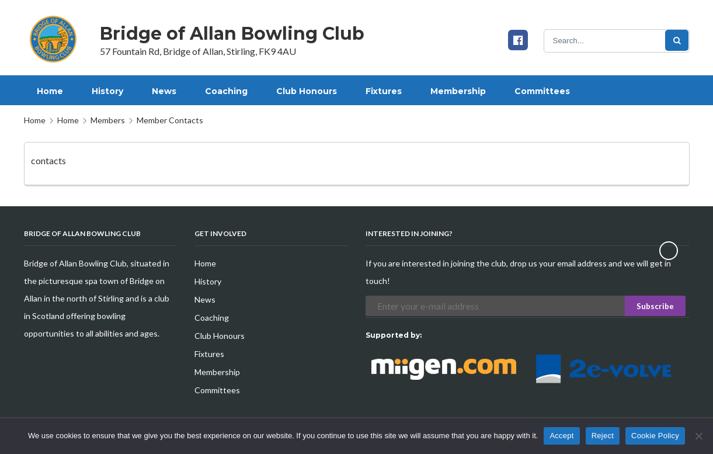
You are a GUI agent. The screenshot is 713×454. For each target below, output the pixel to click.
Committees (217, 390)
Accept (561, 435)
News (204, 299)
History (207, 281)
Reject (603, 435)
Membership (217, 372)
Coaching (211, 318)
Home (35, 120)
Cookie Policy (655, 435)
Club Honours (219, 336)
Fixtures (209, 354)
